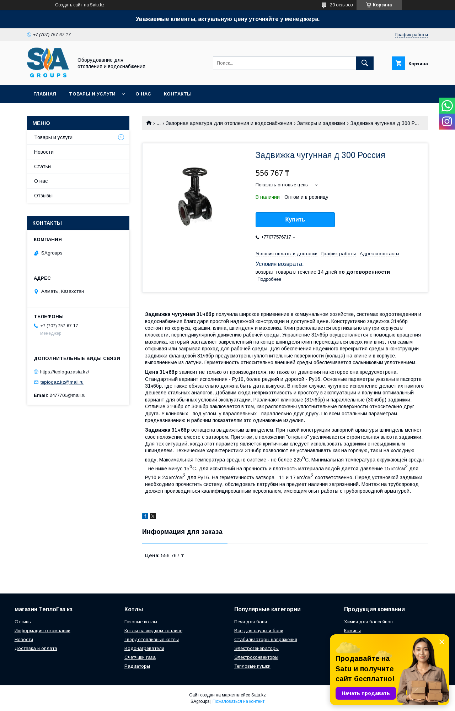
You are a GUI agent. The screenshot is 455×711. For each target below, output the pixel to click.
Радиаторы (137, 666)
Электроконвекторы (256, 657)
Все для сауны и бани (258, 630)
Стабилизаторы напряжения (265, 639)
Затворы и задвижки (321, 123)
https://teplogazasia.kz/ (64, 371)
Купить (295, 220)
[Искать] (365, 63)
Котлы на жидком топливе (153, 630)
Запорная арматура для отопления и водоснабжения (229, 123)
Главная (44, 94)
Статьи (42, 166)
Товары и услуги (92, 94)
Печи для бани (250, 621)
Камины (352, 630)
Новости (44, 152)
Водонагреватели (144, 648)
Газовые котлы (140, 621)
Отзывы (43, 195)
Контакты (178, 94)
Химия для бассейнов (368, 621)
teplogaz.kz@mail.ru (62, 382)
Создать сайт (68, 4)
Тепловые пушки (252, 666)
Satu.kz (258, 695)
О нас (143, 94)
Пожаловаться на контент (238, 701)
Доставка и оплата (36, 648)
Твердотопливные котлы (151, 639)
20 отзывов (341, 4)
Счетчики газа (140, 657)
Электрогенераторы (256, 648)
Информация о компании (42, 630)
